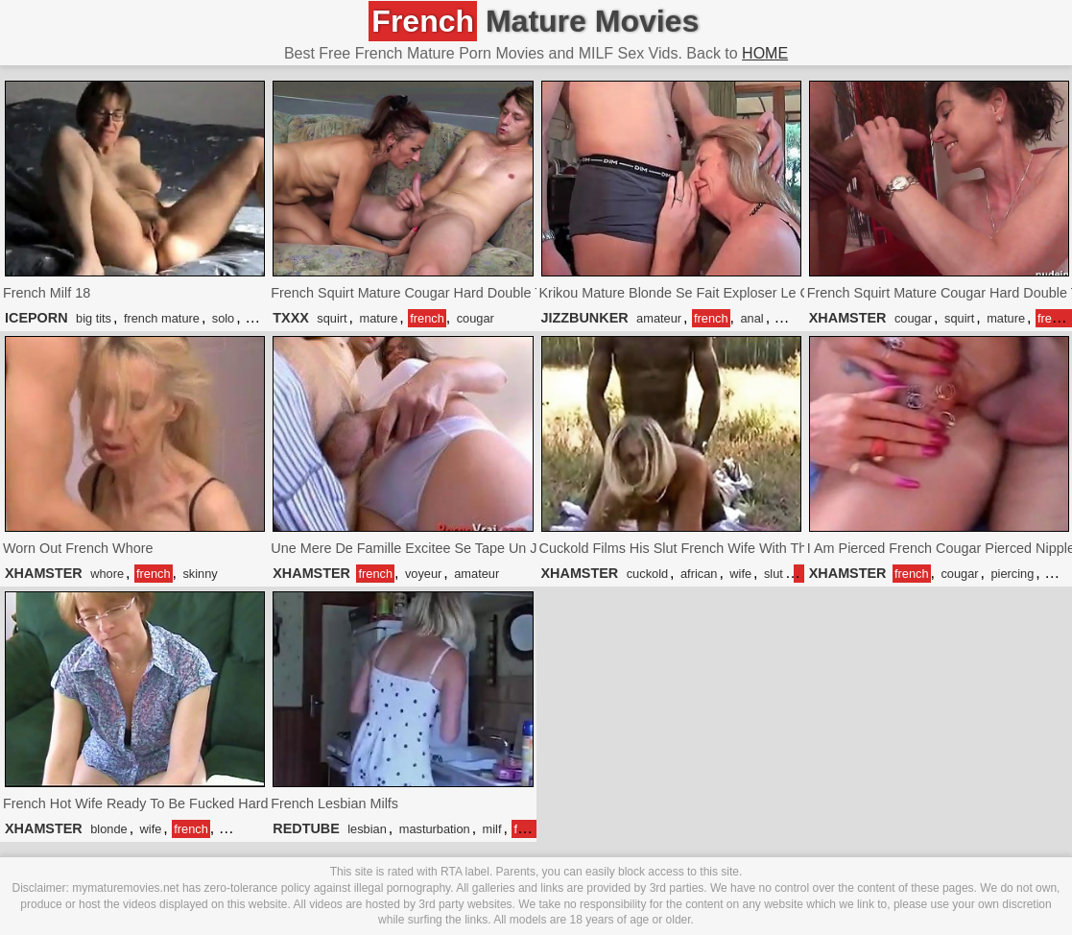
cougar (475, 318)
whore (107, 573)
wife (740, 573)
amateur (658, 318)
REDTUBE (306, 828)
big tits (93, 318)
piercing (1012, 573)
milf (492, 829)
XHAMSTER (848, 317)
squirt (331, 318)
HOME (765, 53)
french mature (162, 318)
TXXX (291, 317)
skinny (199, 573)
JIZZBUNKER (585, 317)
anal (751, 318)
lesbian (367, 829)
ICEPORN (36, 317)
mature (378, 318)
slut (773, 573)
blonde (108, 829)
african (698, 573)
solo (223, 318)
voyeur (423, 573)
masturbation (434, 829)
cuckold (647, 573)
